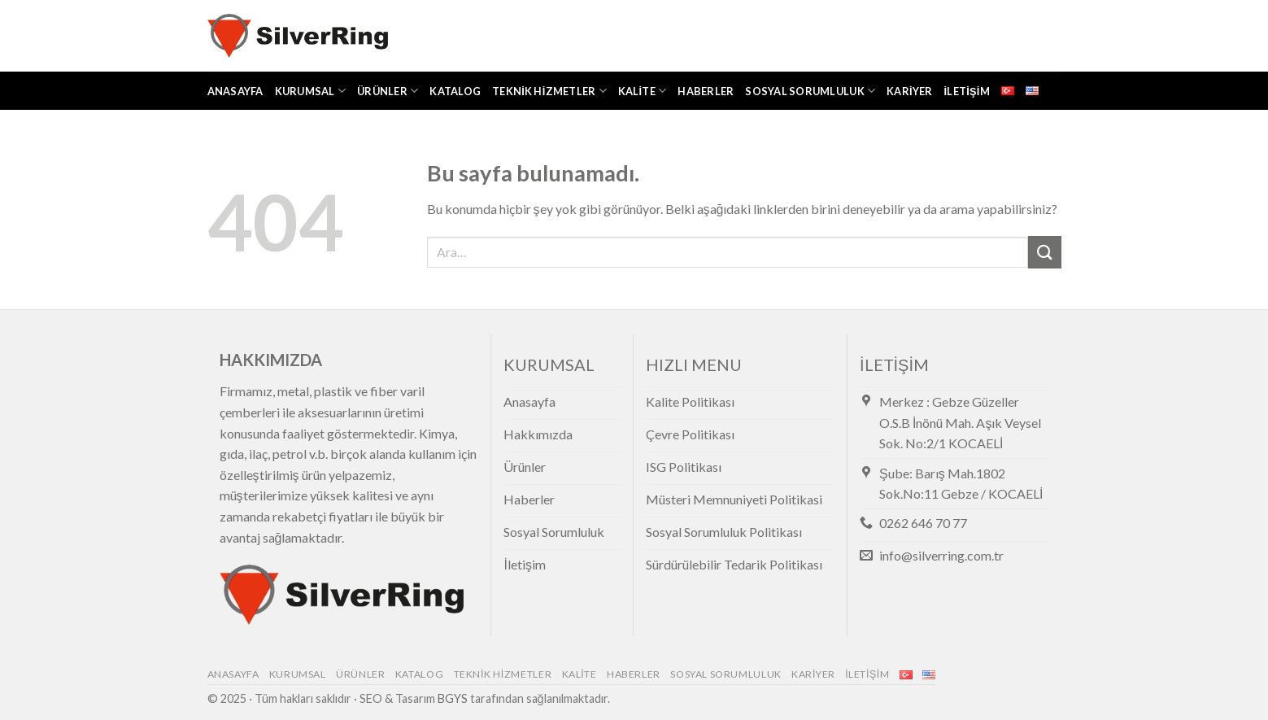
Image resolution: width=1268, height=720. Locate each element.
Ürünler (387, 90)
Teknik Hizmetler (549, 90)
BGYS (453, 698)
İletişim (967, 91)
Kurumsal (310, 90)
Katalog (455, 91)
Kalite (642, 90)
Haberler (706, 91)
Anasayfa (235, 91)
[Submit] (1044, 252)
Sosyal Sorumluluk (810, 90)
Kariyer (909, 91)
